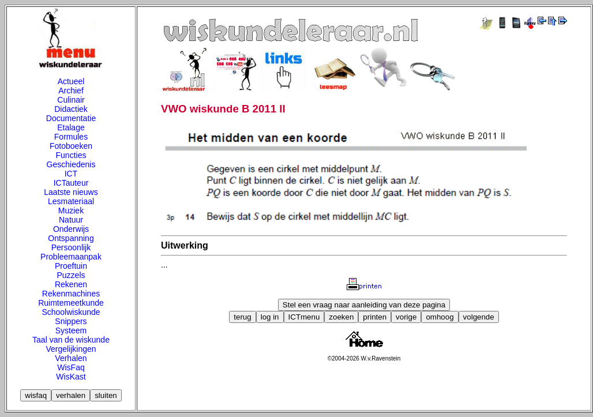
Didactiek (71, 109)
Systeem (71, 330)
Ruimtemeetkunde (71, 302)
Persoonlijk (71, 247)
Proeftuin (71, 266)
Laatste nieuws (70, 192)
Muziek (71, 210)
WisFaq (70, 367)
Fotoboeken (71, 146)
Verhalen (71, 358)
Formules (71, 136)
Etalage (70, 127)
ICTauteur (71, 182)
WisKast (70, 376)
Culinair (70, 99)
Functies (71, 155)
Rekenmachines (71, 293)
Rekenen (71, 284)
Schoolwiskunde (71, 312)
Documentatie (71, 118)
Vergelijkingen (71, 349)
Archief (71, 90)
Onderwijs (71, 229)
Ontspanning (70, 238)
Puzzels (71, 275)
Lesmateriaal (71, 201)
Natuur (71, 219)
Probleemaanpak (71, 256)
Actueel (71, 81)
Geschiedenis (71, 164)
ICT (71, 173)
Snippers (71, 321)
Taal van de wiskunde (71, 339)
